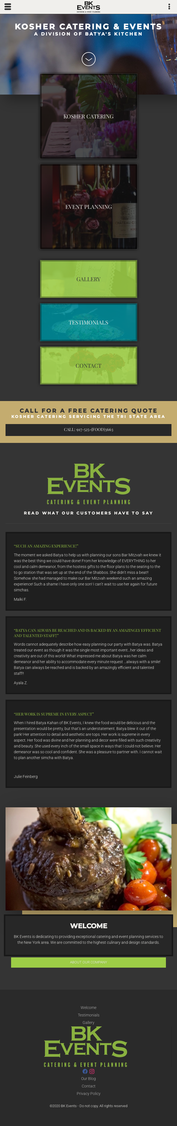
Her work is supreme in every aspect (54, 714)
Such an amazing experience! (46, 546)
